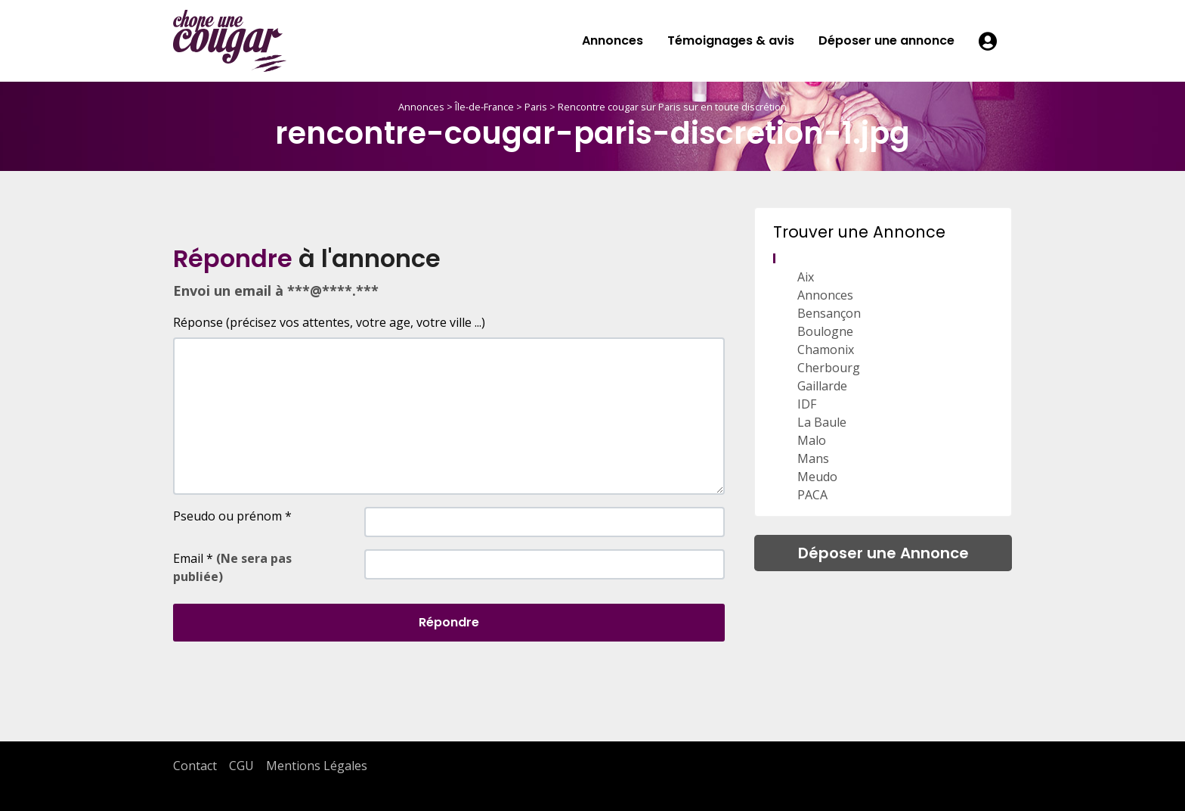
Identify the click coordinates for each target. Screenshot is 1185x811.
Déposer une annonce (886, 40)
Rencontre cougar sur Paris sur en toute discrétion (672, 106)
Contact (195, 765)
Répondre (449, 622)
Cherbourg (828, 367)
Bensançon (829, 313)
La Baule (821, 422)
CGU (241, 765)
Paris (535, 106)
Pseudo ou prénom (232, 516)
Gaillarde (822, 386)
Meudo (817, 476)
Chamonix (825, 349)
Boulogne (825, 331)
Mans (813, 458)
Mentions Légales (316, 765)
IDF (806, 404)
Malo (811, 440)
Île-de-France (484, 106)
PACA (812, 494)
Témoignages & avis (730, 40)
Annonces (612, 40)
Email (232, 567)
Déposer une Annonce (883, 553)
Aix (805, 277)
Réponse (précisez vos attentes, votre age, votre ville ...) (329, 322)
